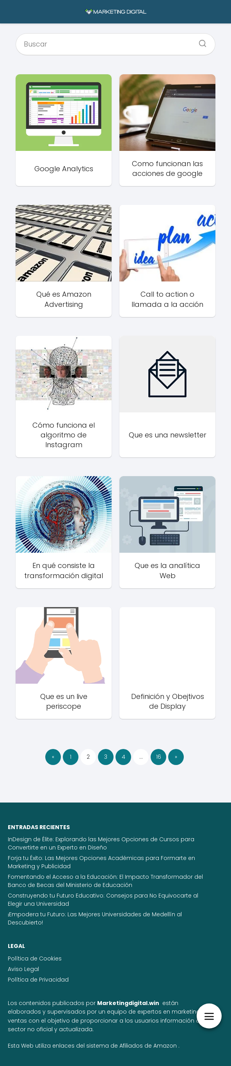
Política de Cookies (35, 958)
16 (158, 757)
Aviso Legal (23, 969)
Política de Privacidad (38, 980)
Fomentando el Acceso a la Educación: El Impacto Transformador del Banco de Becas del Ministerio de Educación (105, 881)
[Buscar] (200, 41)
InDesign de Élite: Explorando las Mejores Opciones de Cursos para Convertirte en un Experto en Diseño (101, 843)
